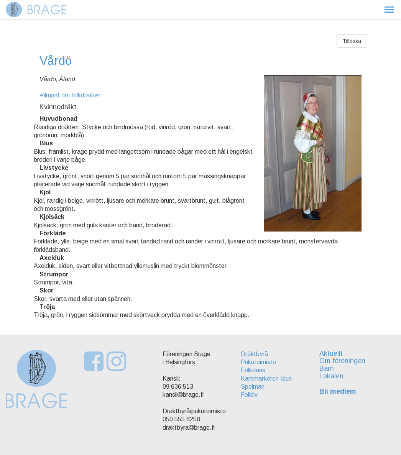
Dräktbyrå (254, 354)
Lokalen (331, 376)
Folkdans (253, 370)
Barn (326, 368)
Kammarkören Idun (266, 378)
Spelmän (253, 386)
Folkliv (249, 394)
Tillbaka (352, 41)
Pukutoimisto (258, 362)
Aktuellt (331, 353)
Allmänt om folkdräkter (69, 95)
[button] (389, 9)
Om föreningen (342, 361)
